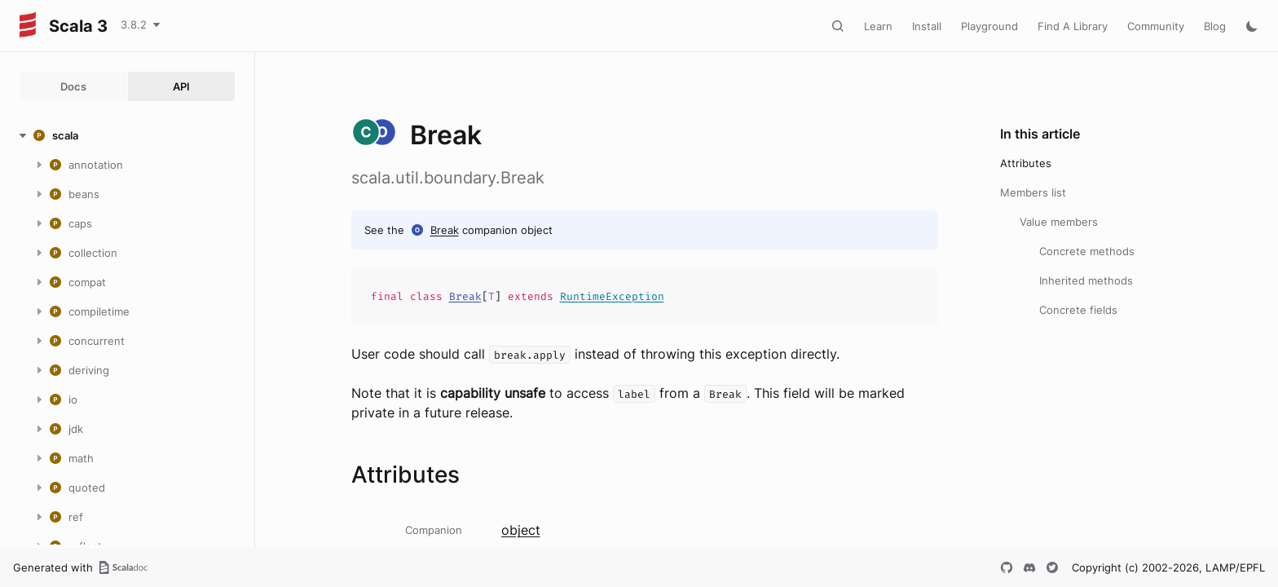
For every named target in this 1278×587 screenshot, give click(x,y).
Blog (1215, 26)
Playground (989, 26)
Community (1155, 26)
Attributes (1025, 163)
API (181, 86)
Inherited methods (1086, 280)
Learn (878, 26)
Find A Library (1073, 26)
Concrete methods (1087, 251)
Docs (73, 86)
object (520, 530)
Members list (1033, 192)
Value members (1059, 221)
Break (444, 229)
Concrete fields (1078, 309)
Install (926, 26)
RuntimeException (612, 296)
